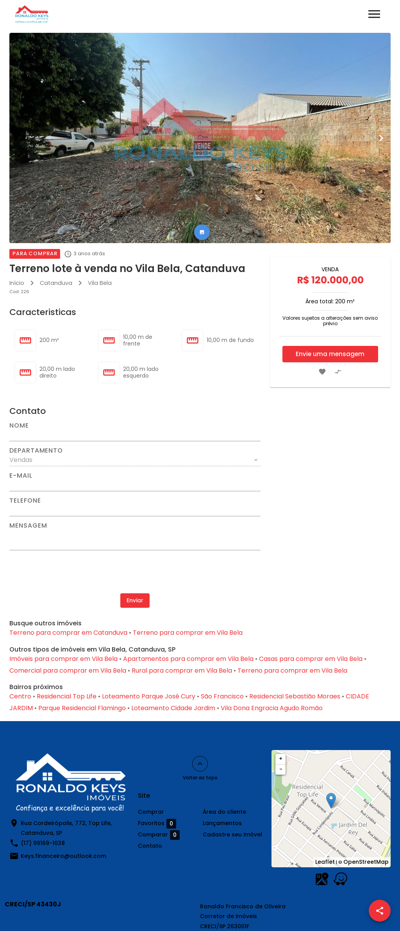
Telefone (25, 501)
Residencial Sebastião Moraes (294, 696)
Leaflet (325, 862)
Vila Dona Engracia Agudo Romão (272, 708)
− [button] (280, 769)
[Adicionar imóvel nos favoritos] (322, 371)
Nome (19, 426)
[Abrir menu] (374, 14)
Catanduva (56, 283)
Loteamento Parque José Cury (148, 696)
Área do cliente (224, 812)
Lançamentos (222, 823)
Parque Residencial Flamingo (82, 708)
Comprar (151, 812)
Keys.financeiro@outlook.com (63, 856)
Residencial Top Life (66, 696)
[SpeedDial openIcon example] (380, 911)
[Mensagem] (135, 539)
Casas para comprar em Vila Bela (310, 658)
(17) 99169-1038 (43, 843)
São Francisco (222, 696)
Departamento (36, 451)
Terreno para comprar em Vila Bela (188, 632)
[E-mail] (135, 485)
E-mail (20, 476)
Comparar (159, 835)
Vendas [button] (20, 459)
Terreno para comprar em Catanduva (68, 632)
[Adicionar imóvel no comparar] (338, 371)
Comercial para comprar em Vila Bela (67, 670)
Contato (150, 846)
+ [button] (280, 759)
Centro (20, 696)
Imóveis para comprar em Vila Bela (63, 658)
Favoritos (157, 823)
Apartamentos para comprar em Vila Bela (188, 658)
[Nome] (135, 435)
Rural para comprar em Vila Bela (182, 670)
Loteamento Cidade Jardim (173, 708)
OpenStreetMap (366, 862)
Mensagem (28, 526)
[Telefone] (135, 510)
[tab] (202, 232)
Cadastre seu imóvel (232, 834)
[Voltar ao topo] (200, 764)
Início (16, 283)
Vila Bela (100, 283)
